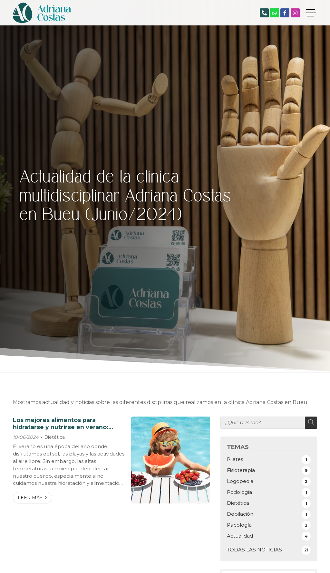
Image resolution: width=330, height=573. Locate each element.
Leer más (30, 498)
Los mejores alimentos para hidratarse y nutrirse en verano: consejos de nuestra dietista (60, 424)
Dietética (54, 437)
